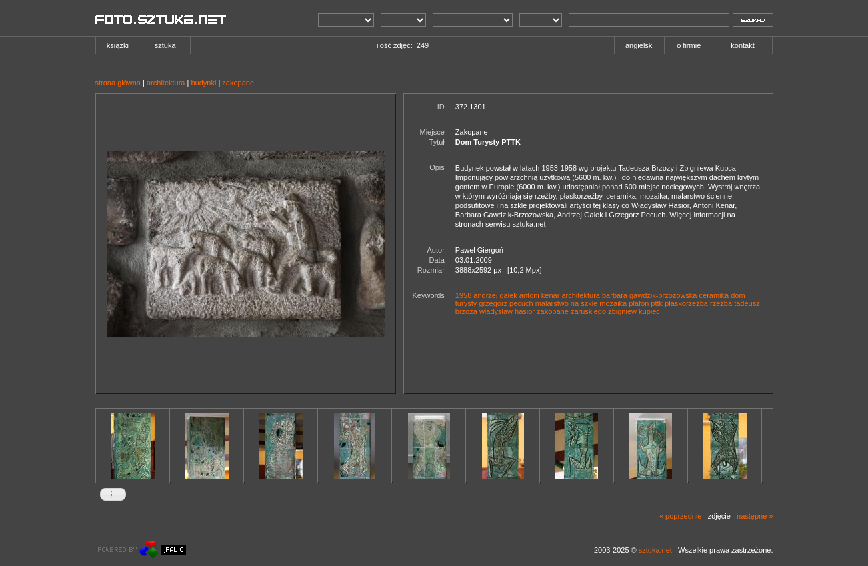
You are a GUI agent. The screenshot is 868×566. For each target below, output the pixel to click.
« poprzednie (680, 516)
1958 (463, 295)
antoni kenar (539, 295)
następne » (755, 516)
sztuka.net (655, 550)
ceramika (714, 295)
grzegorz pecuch (506, 303)
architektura (166, 83)
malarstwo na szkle (566, 303)
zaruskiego (588, 311)
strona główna (118, 83)
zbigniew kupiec (634, 311)
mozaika (613, 303)
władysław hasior (507, 311)
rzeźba (721, 303)
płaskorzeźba (686, 303)
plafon (639, 303)
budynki (203, 83)
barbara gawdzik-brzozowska (649, 295)
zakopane (238, 83)
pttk (657, 303)
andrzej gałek (495, 295)
